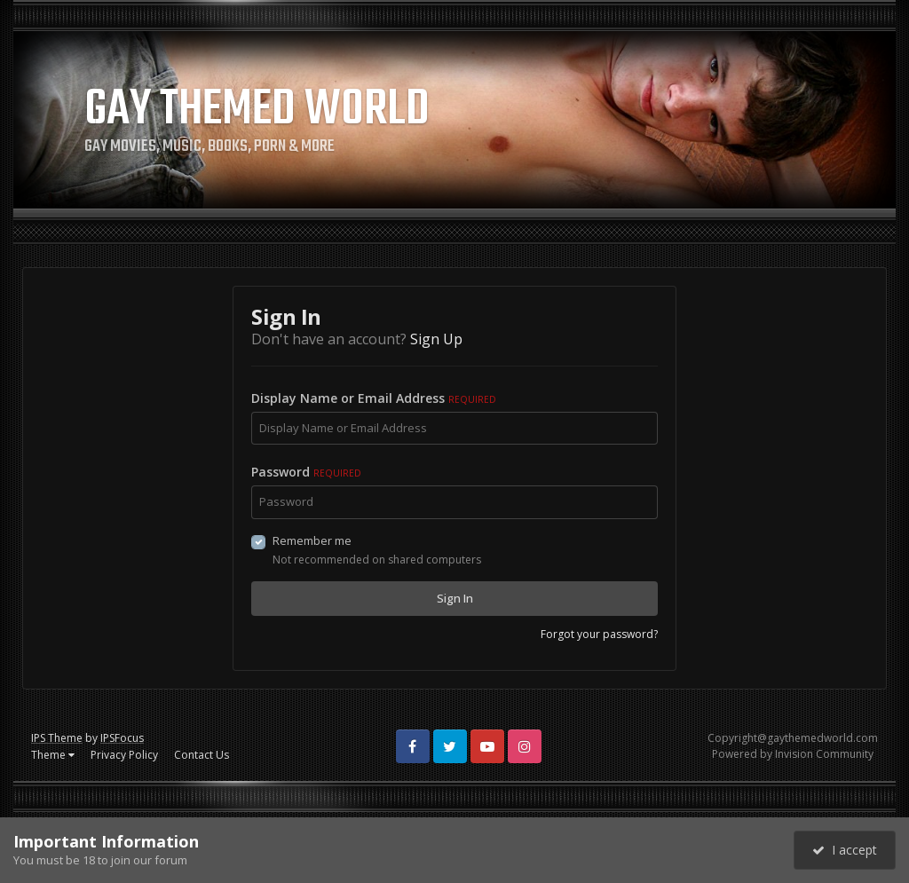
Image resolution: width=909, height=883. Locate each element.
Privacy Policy (124, 754)
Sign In (455, 598)
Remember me (312, 540)
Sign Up (436, 339)
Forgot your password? (599, 634)
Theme (53, 754)
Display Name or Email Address (373, 398)
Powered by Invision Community (792, 753)
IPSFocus (122, 737)
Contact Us (201, 754)
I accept (844, 849)
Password (306, 471)
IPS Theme (57, 737)
